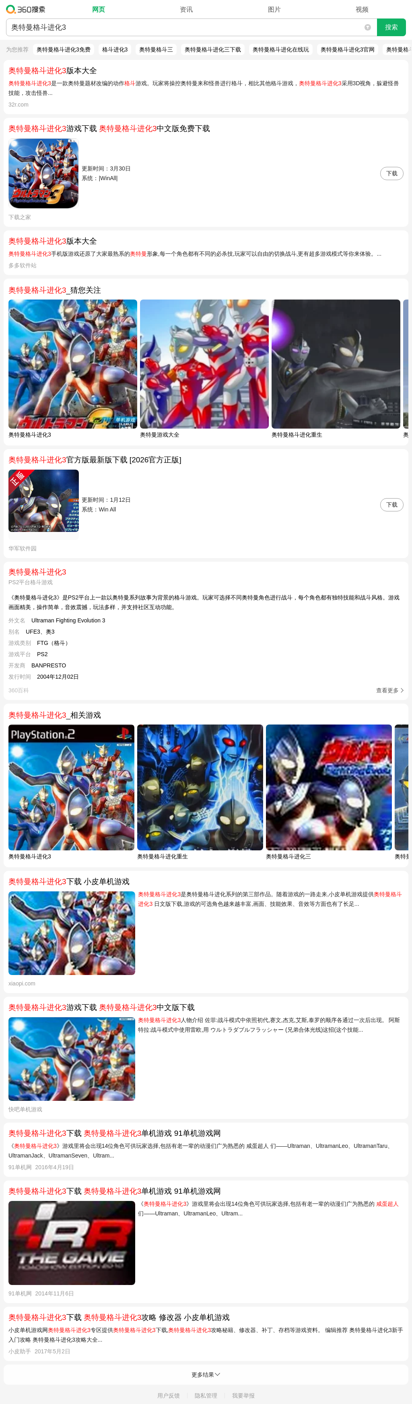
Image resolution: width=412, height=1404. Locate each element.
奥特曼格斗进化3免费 (64, 49)
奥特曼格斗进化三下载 (213, 49)
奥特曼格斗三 (156, 49)
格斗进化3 (115, 49)
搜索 (391, 27)
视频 (362, 9)
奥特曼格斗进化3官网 (348, 49)
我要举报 (243, 1395)
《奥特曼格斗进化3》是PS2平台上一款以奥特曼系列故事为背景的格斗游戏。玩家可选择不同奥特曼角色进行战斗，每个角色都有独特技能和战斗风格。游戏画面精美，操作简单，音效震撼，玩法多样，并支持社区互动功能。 (204, 602)
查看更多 (387, 690)
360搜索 (27, 9)
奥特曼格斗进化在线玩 (281, 49)
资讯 (186, 9)
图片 (274, 9)
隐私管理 (206, 1395)
